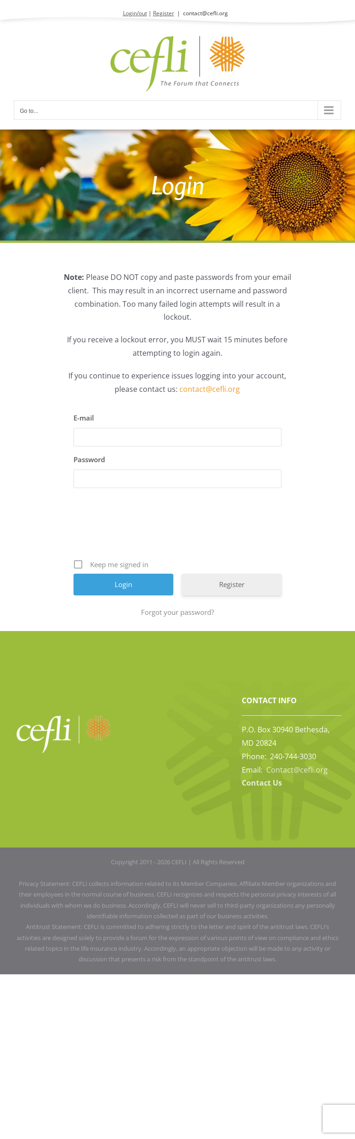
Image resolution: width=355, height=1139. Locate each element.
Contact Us (262, 783)
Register (163, 13)
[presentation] (178, 527)
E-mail (83, 417)
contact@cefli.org (205, 13)
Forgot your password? (177, 612)
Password (89, 459)
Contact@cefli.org (297, 770)
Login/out (135, 13)
